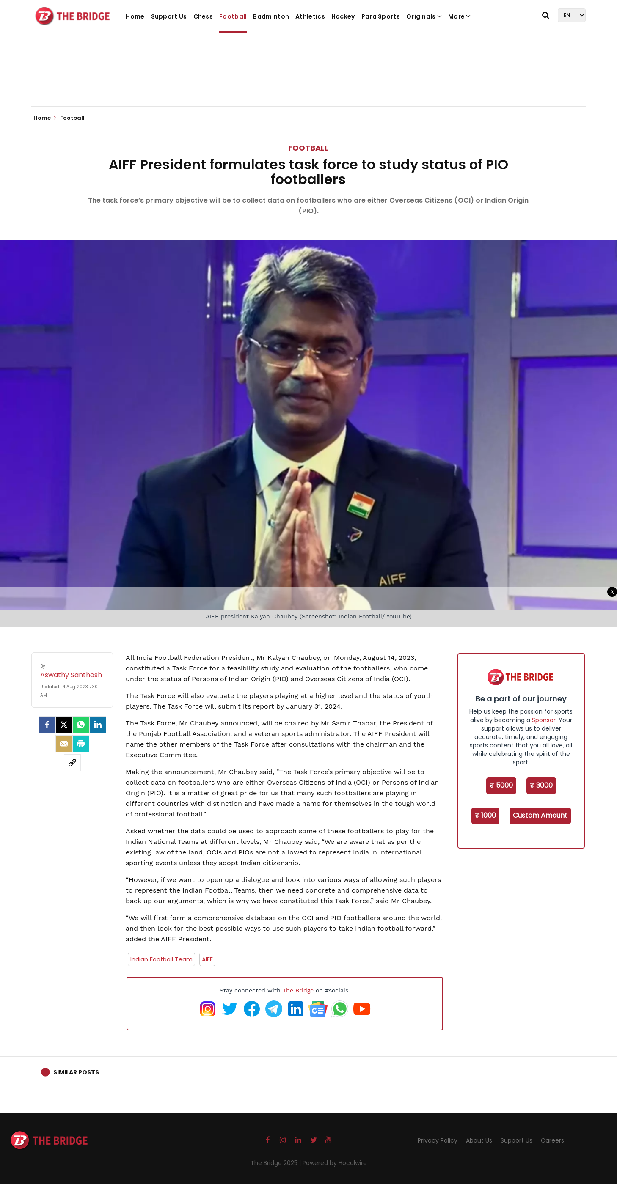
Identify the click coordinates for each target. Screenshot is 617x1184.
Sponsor (544, 720)
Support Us (169, 16)
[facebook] (47, 724)
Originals (424, 16)
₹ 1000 (485, 815)
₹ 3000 (541, 785)
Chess (203, 16)
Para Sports (380, 16)
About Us (479, 1140)
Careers (552, 1140)
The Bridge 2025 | (277, 1163)
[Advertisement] (308, 80)
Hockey (343, 16)
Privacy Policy (437, 1140)
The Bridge (298, 990)
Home (135, 16)
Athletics (310, 16)
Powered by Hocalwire (335, 1163)
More (459, 16)
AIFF (207, 959)
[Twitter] (63, 724)
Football (233, 16)
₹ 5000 (501, 785)
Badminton (271, 16)
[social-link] (72, 762)
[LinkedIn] (97, 724)
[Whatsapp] (80, 724)
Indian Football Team (161, 959)
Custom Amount (540, 815)
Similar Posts (76, 1072)
